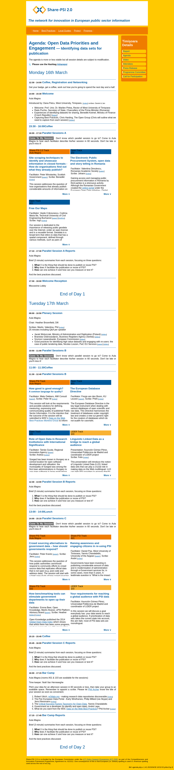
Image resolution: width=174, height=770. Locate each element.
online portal (88, 188)
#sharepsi (62, 64)
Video (126, 60)
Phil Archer (93, 689)
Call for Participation (132, 76)
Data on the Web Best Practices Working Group (47, 419)
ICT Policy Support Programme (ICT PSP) (100, 759)
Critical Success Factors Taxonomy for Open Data (63, 704)
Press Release (130, 68)
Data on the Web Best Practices (81, 709)
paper (44, 177)
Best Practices (48, 31)
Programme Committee (134, 72)
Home (36, 31)
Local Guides (64, 31)
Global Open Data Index (41, 622)
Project (77, 31)
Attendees (128, 64)
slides (54, 115)
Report (126, 51)
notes (85, 103)
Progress (88, 31)
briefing (61, 218)
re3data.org (53, 696)
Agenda (126, 55)
